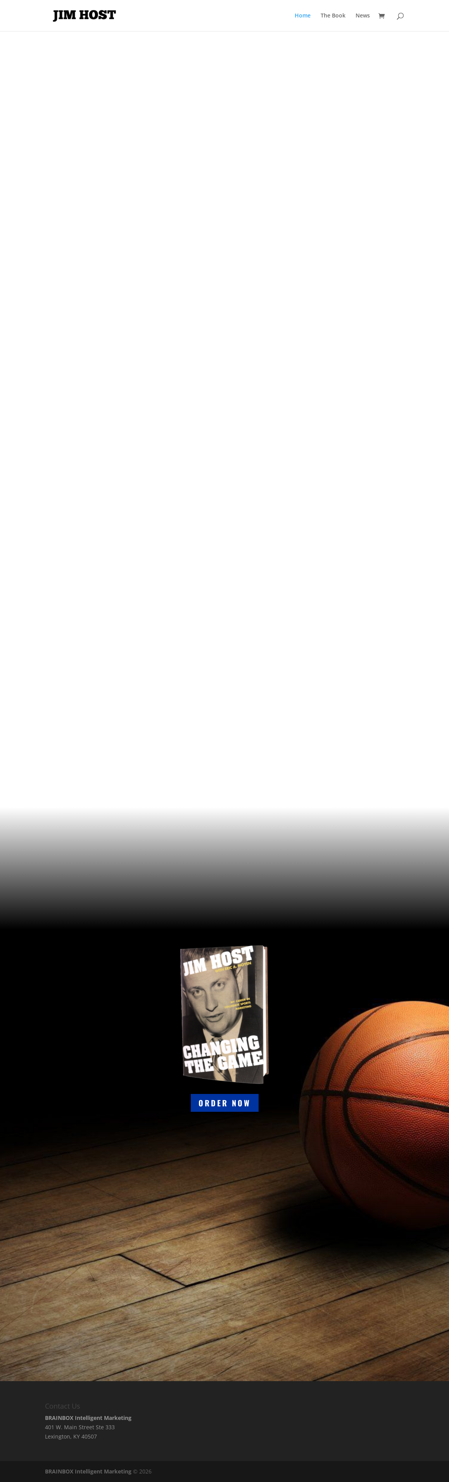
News (363, 16)
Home (303, 16)
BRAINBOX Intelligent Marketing (88, 1471)
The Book (333, 16)
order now (225, 1103)
